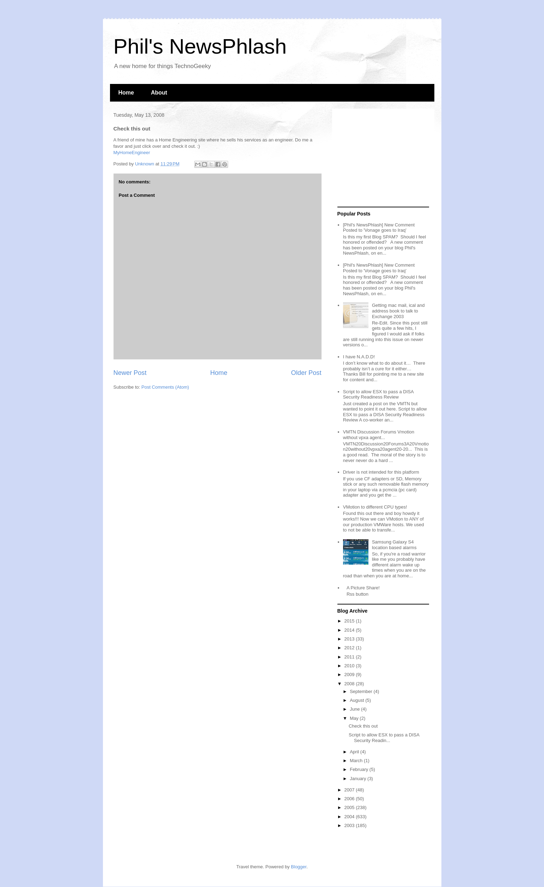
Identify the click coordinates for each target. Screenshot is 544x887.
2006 (350, 798)
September (361, 691)
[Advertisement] (381, 158)
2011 (350, 657)
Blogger (298, 866)
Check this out (363, 726)
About (159, 93)
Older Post (306, 372)
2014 (350, 630)
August (357, 700)
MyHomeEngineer (132, 152)
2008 (350, 683)
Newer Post (130, 372)
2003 (350, 825)
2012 (350, 647)
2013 (350, 639)
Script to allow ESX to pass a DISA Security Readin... (384, 737)
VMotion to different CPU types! (375, 507)
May (355, 718)
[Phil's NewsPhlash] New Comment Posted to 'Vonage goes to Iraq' (379, 227)
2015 (350, 621)
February (359, 769)
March (357, 760)
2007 (350, 789)
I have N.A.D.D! (359, 356)
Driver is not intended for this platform (381, 472)
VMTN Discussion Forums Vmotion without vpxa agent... (378, 434)
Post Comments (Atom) (165, 387)
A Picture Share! (363, 587)
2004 (350, 816)
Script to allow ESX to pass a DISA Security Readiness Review (378, 394)
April (355, 751)
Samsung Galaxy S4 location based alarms (394, 544)
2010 (350, 665)
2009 (350, 674)
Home (126, 93)
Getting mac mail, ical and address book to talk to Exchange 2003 (398, 311)
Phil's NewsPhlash (200, 46)
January (358, 778)
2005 (350, 807)
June (355, 709)
